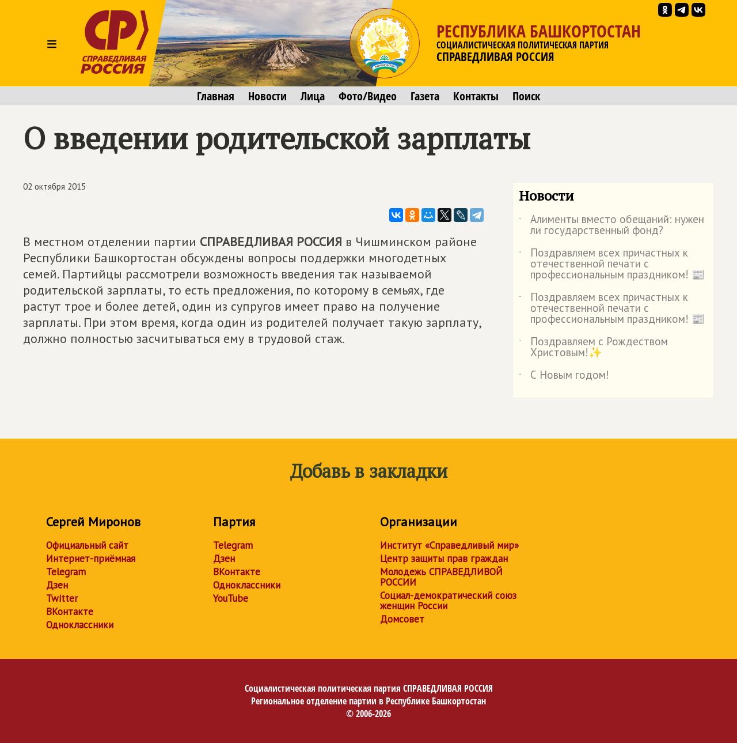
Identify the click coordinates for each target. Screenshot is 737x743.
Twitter (62, 598)
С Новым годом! (564, 376)
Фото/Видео (368, 96)
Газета (425, 96)
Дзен (57, 585)
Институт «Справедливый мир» (449, 545)
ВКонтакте (69, 611)
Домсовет (402, 619)
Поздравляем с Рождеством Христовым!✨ (593, 347)
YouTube (230, 598)
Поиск (526, 96)
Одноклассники (79, 625)
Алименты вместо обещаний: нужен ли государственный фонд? (611, 225)
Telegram (66, 572)
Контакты (476, 96)
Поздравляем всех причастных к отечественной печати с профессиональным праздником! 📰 (612, 264)
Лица (313, 96)
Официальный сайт (87, 545)
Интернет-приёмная (90, 558)
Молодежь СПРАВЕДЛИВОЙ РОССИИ (441, 577)
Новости (267, 96)
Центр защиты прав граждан (444, 558)
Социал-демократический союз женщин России (448, 600)
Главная (215, 96)
